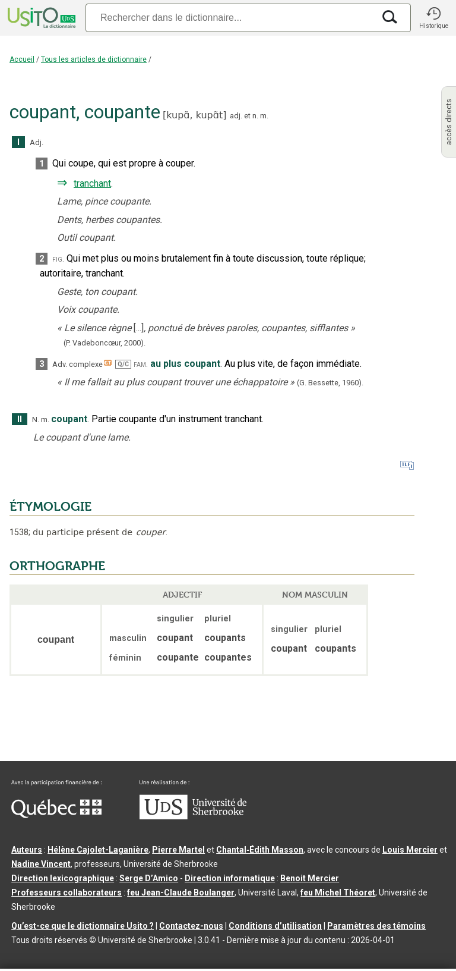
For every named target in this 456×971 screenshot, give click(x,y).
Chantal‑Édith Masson (259, 849)
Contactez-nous (191, 926)
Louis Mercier (410, 849)
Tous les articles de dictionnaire (94, 59)
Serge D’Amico (148, 878)
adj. (236, 115)
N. (35, 419)
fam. (141, 364)
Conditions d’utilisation (275, 926)
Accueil (22, 59)
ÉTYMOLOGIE (50, 506)
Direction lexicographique (62, 878)
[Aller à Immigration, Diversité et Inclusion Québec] (56, 815)
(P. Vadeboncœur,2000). (104, 342)
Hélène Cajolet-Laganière (98, 849)
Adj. (36, 142)
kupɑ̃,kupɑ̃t (194, 115)
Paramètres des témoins (376, 926)
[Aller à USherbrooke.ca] (193, 816)
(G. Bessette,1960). (330, 382)
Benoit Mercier (309, 878)
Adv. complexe (77, 364)
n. (255, 115)
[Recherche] (229, 17)
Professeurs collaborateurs (66, 892)
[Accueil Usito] (40, 18)
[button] (433, 18)
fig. (58, 259)
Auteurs (26, 849)
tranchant (92, 183)
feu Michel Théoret (337, 892)
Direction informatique (230, 878)
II (19, 419)
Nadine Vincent (41, 864)
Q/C (123, 364)
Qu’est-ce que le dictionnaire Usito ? (82, 926)
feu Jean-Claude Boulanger (181, 892)
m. (264, 115)
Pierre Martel (178, 849)
